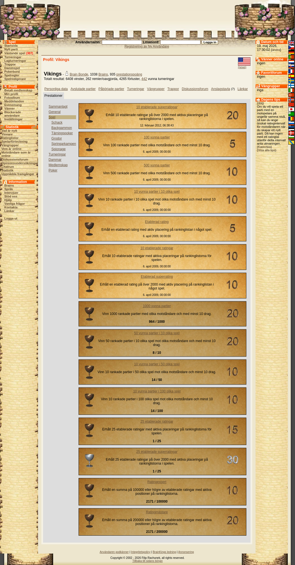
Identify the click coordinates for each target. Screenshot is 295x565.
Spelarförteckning (14, 141)
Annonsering (186, 552)
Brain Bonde (79, 74)
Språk (8, 189)
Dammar (55, 160)
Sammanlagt (58, 107)
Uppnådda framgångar (17, 174)
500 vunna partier (157, 165)
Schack (56, 122)
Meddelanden (14, 101)
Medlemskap (58, 165)
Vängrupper (10, 145)
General (55, 112)
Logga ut (10, 218)
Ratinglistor (9, 138)
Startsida (10, 45)
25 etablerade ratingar (156, 421)
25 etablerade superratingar (156, 452)
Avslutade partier (83, 89)
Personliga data (56, 89)
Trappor (10, 64)
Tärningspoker (62, 133)
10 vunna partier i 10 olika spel (157, 192)
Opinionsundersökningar (19, 163)
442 (144, 79)
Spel (52, 117)
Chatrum (7, 166)
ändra (276, 49)
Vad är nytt (9, 130)
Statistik (7, 170)
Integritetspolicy (140, 552)
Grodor (56, 138)
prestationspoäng (129, 74)
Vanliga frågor (14, 203)
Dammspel (12, 68)
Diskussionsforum (14, 159)
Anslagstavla (220, 89)
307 (29, 53)
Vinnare (7, 134)
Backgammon (61, 128)
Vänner (9, 108)
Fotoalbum (12, 97)
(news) (242, 67)
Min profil (11, 94)
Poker (53, 170)
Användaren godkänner (114, 552)
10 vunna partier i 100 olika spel (156, 391)
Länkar (9, 211)
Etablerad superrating (157, 277)
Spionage (58, 149)
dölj (260, 103)
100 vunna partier (157, 137)
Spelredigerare (15, 79)
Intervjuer (11, 192)
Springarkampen (63, 144)
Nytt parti (11, 49)
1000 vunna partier (157, 306)
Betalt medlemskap (18, 90)
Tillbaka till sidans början (147, 560)
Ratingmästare (157, 512)
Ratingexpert (156, 482)
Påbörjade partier (111, 89)
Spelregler (11, 75)
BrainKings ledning (164, 552)
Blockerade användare (12, 113)
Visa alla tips (266, 150)
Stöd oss (10, 196)
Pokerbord (12, 71)
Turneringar (12, 57)
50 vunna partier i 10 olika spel (157, 333)
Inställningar (13, 119)
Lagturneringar (15, 60)
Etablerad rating (157, 222)
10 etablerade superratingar (156, 107)
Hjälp (8, 200)
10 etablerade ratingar (156, 248)
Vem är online (11, 148)
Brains (9, 185)
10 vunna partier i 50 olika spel (157, 364)
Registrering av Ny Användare (146, 46)
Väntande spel (14, 53)
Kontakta (10, 207)
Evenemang (13, 105)
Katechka (264, 147)
